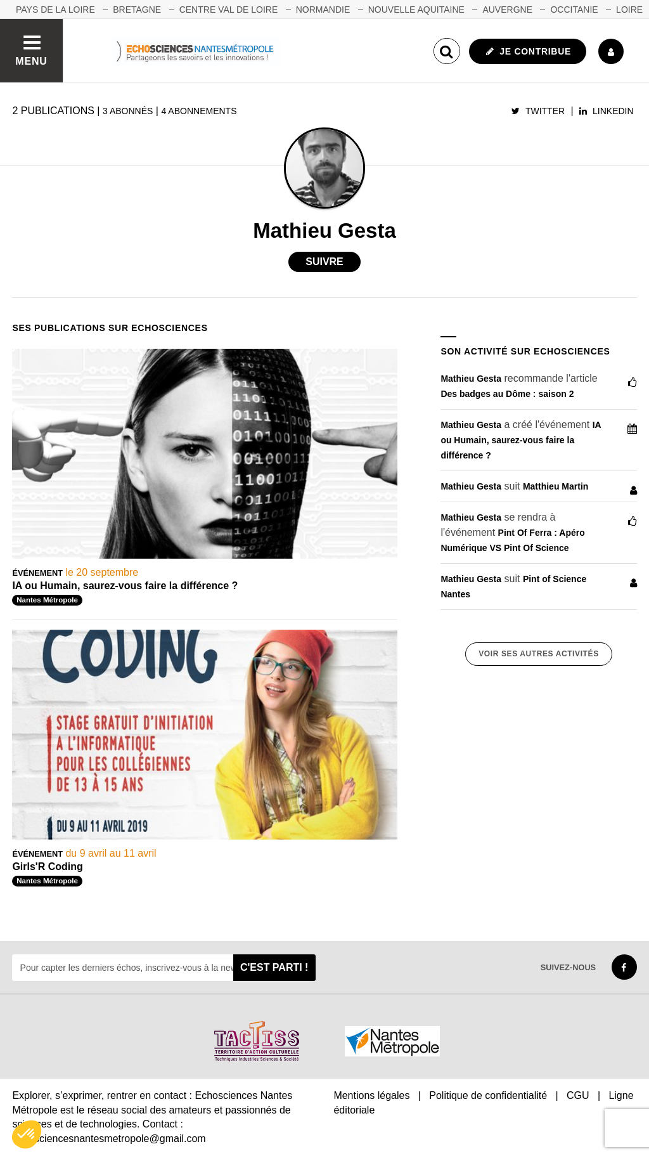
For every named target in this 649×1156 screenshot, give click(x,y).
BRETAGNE (137, 9)
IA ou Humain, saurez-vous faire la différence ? (125, 585)
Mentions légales (371, 1095)
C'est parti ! (274, 967)
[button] (26, 1134)
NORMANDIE (323, 9)
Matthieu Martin (555, 486)
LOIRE (629, 9)
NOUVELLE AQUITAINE (416, 9)
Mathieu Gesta (470, 378)
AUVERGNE (507, 9)
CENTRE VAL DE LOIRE (228, 9)
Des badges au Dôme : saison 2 (507, 394)
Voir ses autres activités (538, 653)
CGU (578, 1095)
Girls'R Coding (47, 866)
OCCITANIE (574, 9)
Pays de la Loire (55, 9)
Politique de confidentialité (488, 1095)
